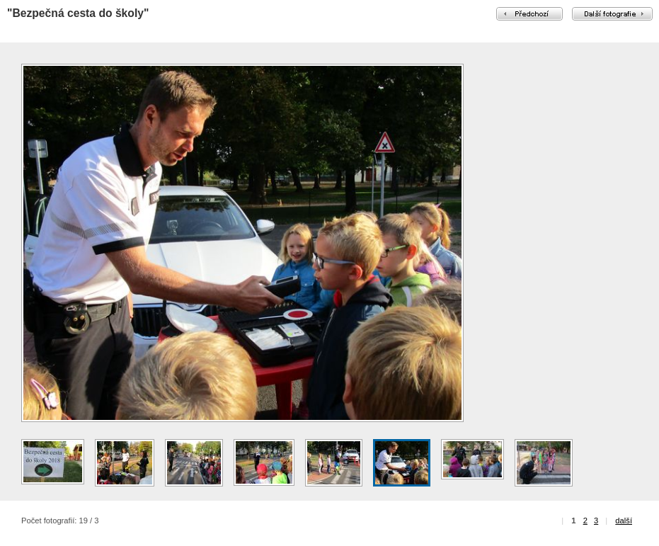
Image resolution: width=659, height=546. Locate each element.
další (623, 520)
